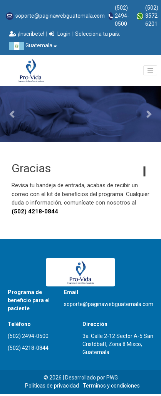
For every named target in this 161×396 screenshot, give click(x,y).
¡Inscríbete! (26, 34)
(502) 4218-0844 (28, 348)
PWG (112, 377)
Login (59, 34)
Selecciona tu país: (97, 34)
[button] (12, 114)
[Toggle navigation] (150, 70)
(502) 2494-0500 (122, 16)
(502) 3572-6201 (152, 16)
